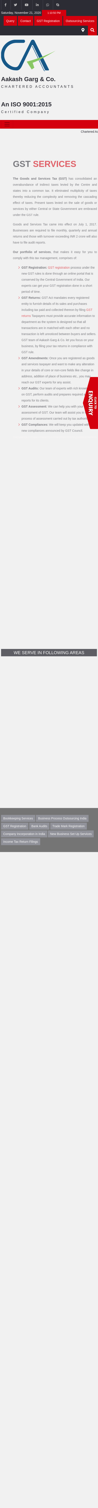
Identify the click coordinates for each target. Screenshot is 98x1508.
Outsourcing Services (80, 21)
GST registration (59, 278)
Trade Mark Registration (68, 836)
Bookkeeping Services (18, 828)
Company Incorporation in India (24, 843)
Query (10, 21)
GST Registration (48, 21)
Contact (25, 21)
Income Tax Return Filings (20, 851)
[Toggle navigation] (7, 124)
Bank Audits (39, 836)
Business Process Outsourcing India (62, 828)
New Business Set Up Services (71, 843)
